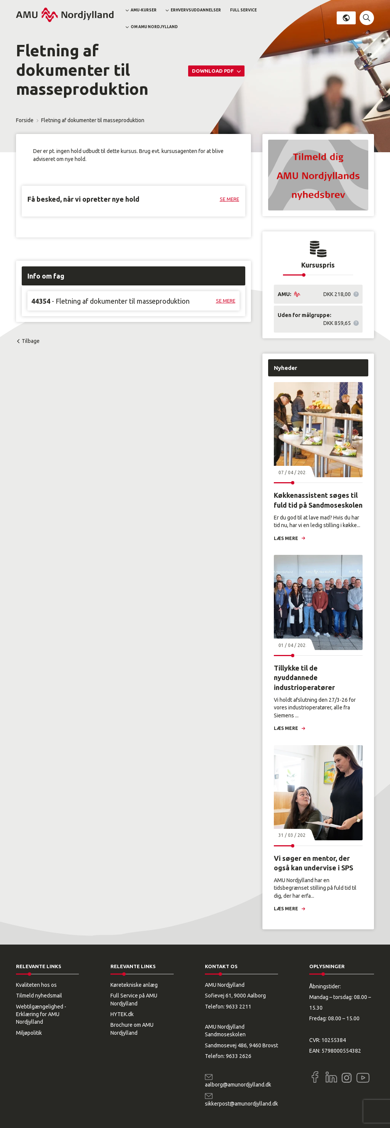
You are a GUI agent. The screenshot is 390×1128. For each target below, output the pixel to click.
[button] (367, 18)
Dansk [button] (346, 17)
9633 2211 (238, 1007)
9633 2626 (238, 1056)
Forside (25, 120)
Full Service (243, 10)
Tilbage (31, 341)
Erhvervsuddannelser (196, 10)
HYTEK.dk (122, 1014)
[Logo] (64, 15)
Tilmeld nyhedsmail (39, 996)
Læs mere (286, 538)
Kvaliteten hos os (36, 985)
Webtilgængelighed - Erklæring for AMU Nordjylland (41, 1014)
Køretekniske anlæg (134, 985)
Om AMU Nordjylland (154, 27)
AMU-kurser (144, 10)
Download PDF (213, 70)
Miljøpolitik (29, 1033)
